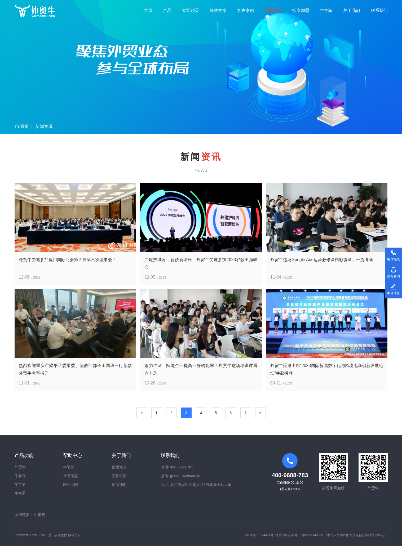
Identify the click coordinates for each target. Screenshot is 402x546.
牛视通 (20, 493)
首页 (148, 10)
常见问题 (70, 476)
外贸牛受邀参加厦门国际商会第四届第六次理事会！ (67, 259)
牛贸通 (20, 484)
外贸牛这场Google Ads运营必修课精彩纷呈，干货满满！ (323, 259)
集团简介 (119, 467)
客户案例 (245, 10)
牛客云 (20, 476)
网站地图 (70, 484)
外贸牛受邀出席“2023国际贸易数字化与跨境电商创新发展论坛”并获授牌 (326, 369)
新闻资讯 (273, 10)
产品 (167, 10)
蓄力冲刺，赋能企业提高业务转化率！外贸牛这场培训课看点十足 (201, 369)
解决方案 (218, 10)
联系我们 (379, 10)
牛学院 (326, 10)
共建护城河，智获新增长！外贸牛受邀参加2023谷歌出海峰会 (201, 263)
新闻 (44, 126)
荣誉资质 (119, 476)
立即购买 (190, 10)
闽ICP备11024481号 (259, 535)
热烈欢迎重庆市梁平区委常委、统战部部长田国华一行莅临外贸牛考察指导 (75, 369)
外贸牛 (20, 467)
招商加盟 (300, 10)
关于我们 (351, 10)
